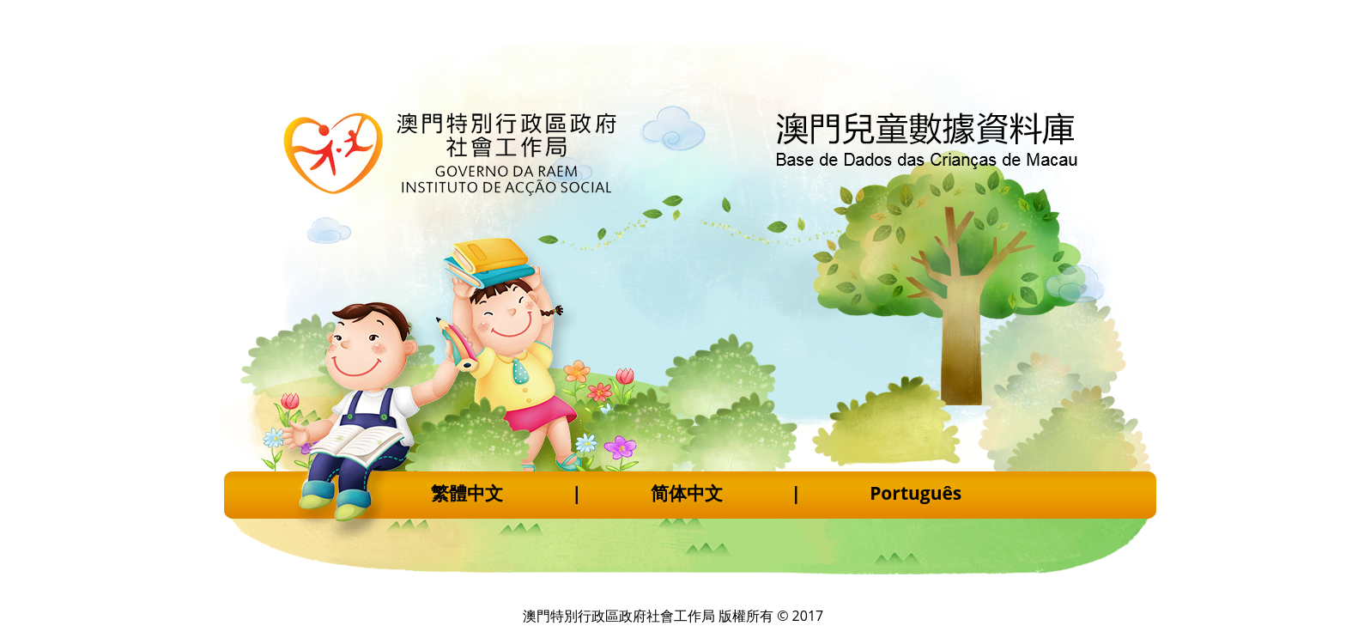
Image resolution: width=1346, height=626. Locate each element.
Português (915, 493)
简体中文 (687, 493)
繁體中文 (467, 493)
